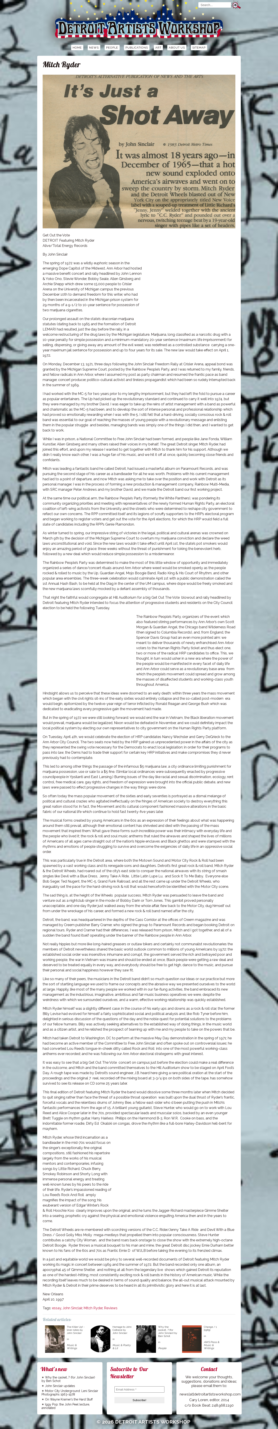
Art (158, 47)
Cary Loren (198, 1400)
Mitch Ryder (93, 1308)
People (112, 47)
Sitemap (199, 47)
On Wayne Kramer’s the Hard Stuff (69, 1399)
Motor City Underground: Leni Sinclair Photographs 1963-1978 (70, 1392)
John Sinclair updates (60, 1386)
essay (56, 1308)
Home (77, 47)
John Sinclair (72, 1308)
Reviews (110, 1308)
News (94, 47)
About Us (177, 47)
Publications (137, 47)
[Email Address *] (139, 1389)
